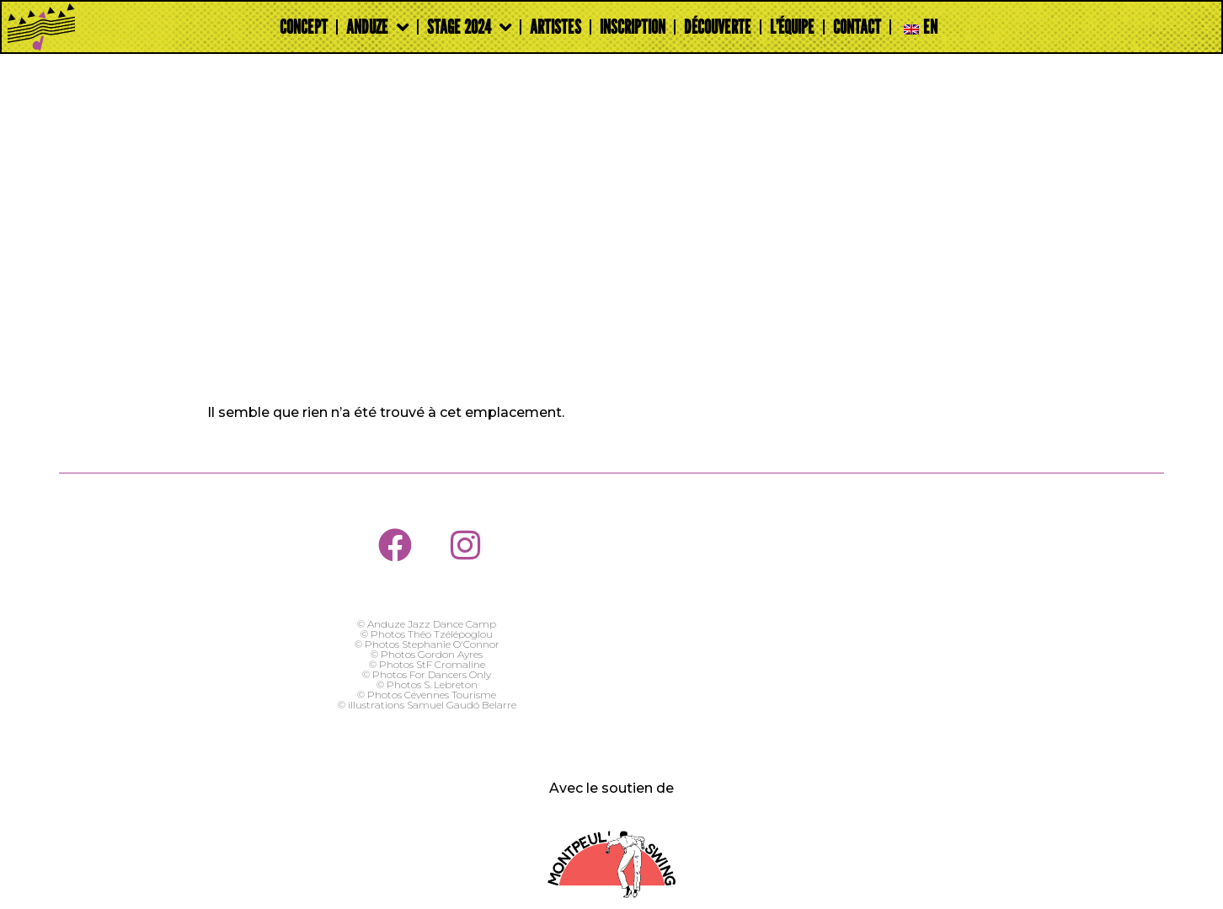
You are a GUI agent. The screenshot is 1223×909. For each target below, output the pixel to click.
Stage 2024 (469, 27)
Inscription (632, 26)
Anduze (377, 27)
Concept (304, 26)
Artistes (555, 26)
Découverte (717, 26)
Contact (857, 26)
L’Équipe (792, 26)
